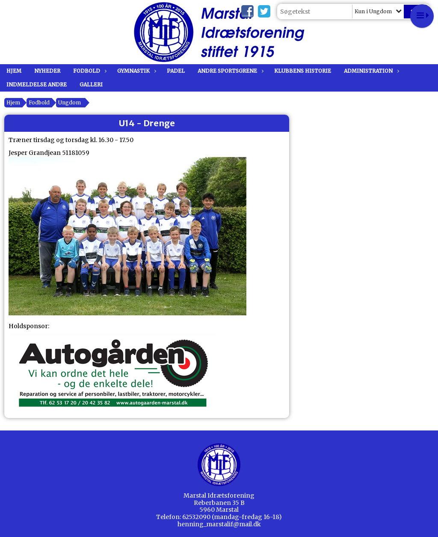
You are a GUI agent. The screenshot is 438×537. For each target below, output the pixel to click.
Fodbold (88, 71)
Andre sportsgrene (229, 71)
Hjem (13, 71)
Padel (176, 71)
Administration (370, 71)
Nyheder (47, 71)
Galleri (91, 84)
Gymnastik (135, 71)
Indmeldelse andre (36, 84)
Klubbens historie (302, 71)
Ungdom (69, 102)
